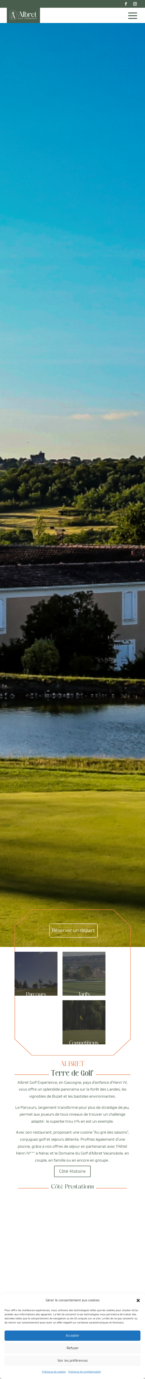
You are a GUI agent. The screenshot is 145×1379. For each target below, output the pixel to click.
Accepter (72, 1335)
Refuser (73, 1348)
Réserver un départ (73, 930)
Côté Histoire (72, 1171)
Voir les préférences (73, 1361)
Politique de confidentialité (84, 1372)
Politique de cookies (54, 1372)
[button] (138, 1300)
